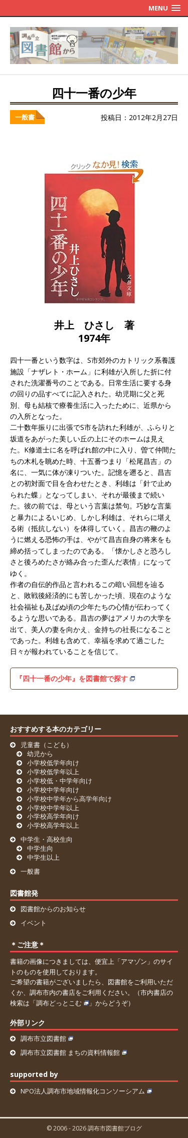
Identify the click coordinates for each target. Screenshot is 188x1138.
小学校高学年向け (53, 816)
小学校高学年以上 (53, 825)
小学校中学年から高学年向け (69, 798)
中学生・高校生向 (47, 839)
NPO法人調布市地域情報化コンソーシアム (86, 1090)
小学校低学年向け (53, 762)
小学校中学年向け (53, 789)
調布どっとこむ (62, 1002)
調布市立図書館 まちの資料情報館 (74, 1052)
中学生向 (40, 848)
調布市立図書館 (47, 1038)
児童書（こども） (47, 744)
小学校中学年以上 (53, 807)
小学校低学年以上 (53, 771)
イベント (34, 922)
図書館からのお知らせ (53, 908)
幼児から (40, 753)
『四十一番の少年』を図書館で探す (75, 678)
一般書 (25, 117)
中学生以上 (43, 857)
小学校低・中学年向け (59, 780)
